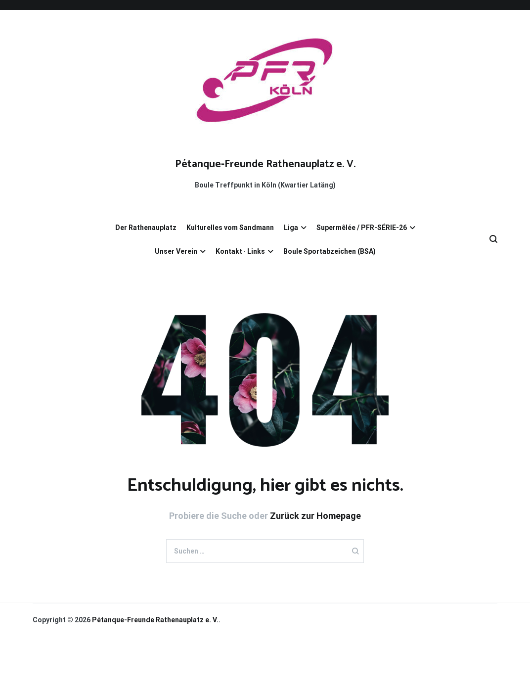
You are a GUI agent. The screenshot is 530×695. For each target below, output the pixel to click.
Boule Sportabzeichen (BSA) (329, 251)
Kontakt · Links (240, 251)
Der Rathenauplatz (146, 228)
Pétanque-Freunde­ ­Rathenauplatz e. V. (265, 164)
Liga (291, 228)
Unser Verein (176, 251)
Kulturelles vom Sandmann (230, 228)
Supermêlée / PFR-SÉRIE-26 (361, 228)
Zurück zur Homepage (315, 515)
